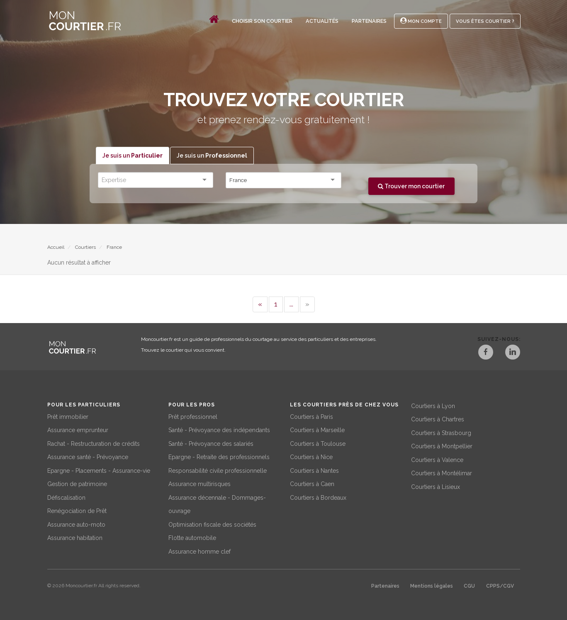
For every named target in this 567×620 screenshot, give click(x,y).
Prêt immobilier (67, 416)
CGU (469, 586)
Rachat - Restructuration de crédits (93, 443)
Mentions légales (431, 586)
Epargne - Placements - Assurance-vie (98, 470)
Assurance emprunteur (77, 430)
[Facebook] (485, 353)
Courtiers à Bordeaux (318, 497)
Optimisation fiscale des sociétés (212, 524)
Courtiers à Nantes (314, 470)
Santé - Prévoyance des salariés (210, 443)
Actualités (322, 21)
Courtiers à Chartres (437, 419)
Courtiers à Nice (311, 457)
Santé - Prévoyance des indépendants (219, 430)
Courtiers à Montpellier (441, 446)
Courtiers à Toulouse (318, 443)
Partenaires (369, 21)
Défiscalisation (66, 497)
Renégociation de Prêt (77, 511)
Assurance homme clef (199, 551)
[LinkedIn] (512, 353)
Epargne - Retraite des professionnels (219, 457)
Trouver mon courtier (411, 186)
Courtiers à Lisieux (435, 486)
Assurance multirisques (199, 484)
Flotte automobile (192, 538)
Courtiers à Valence (437, 459)
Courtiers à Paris (311, 416)
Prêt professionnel (192, 416)
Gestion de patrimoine (77, 484)
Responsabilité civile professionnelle (217, 470)
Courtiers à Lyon (433, 405)
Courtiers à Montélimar (441, 473)
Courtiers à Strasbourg (441, 432)
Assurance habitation (74, 538)
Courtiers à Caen (312, 484)
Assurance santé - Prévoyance (87, 457)
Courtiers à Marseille (317, 430)
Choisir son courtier (262, 21)
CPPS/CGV (500, 586)
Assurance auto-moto (76, 524)
